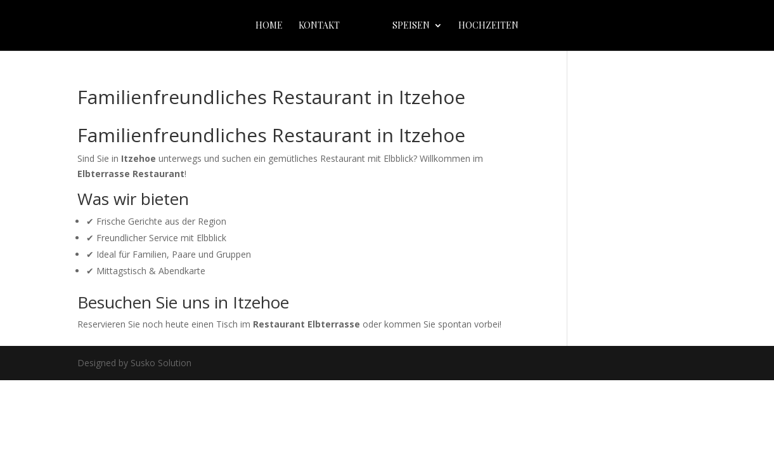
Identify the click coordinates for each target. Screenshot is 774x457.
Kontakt (319, 26)
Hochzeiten (488, 26)
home (269, 26)
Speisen (411, 26)
